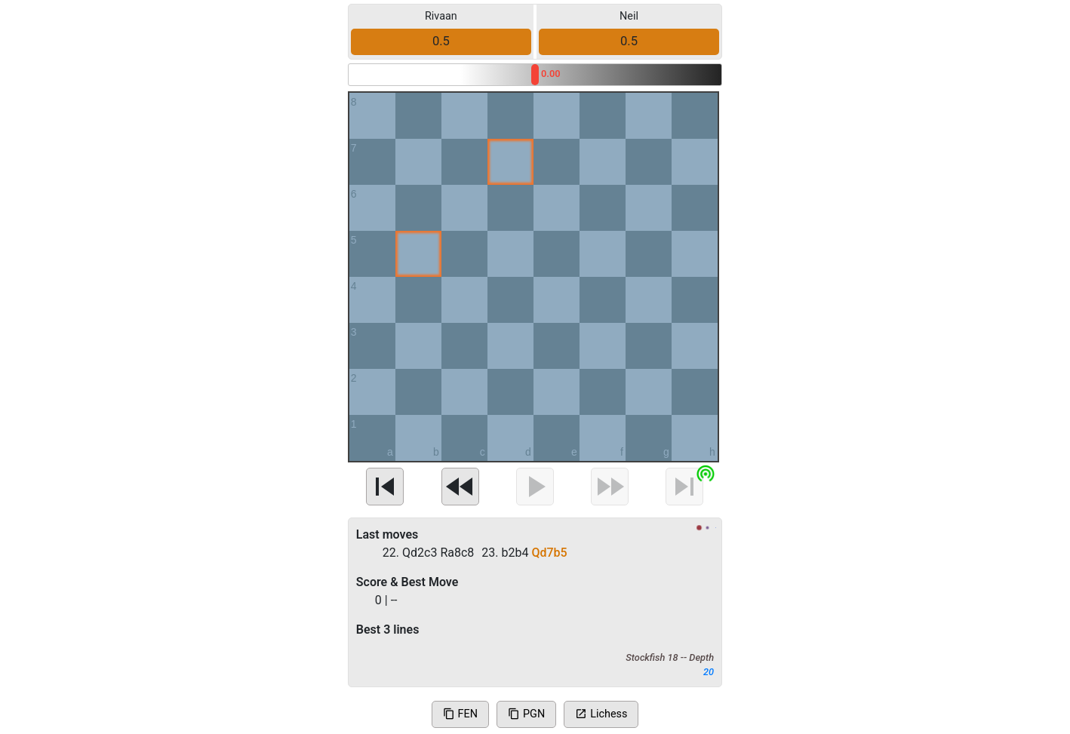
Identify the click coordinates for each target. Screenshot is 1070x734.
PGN (526, 714)
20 (708, 671)
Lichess (601, 714)
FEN (460, 714)
